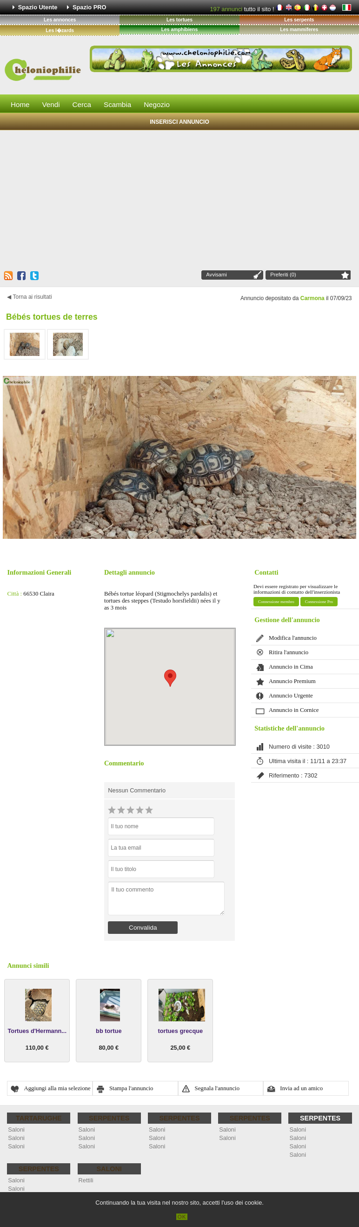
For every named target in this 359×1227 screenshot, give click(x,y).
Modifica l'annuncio (293, 638)
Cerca (82, 104)
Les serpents (299, 19)
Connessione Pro (319, 601)
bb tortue (108, 1030)
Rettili (86, 1180)
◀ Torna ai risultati (29, 297)
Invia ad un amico (301, 1088)
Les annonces (60, 19)
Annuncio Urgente (291, 695)
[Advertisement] (179, 199)
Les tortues (179, 19)
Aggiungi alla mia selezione (57, 1088)
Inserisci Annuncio (179, 122)
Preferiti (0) (283, 274)
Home (20, 104)
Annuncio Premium (292, 681)
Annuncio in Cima (291, 667)
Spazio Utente (38, 7)
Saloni (16, 1129)
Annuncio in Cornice (294, 710)
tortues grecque (180, 1030)
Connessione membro (276, 601)
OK (182, 1217)
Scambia (117, 104)
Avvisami (216, 274)
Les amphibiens (179, 29)
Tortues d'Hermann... (36, 1030)
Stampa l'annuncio (131, 1088)
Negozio (157, 104)
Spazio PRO (89, 7)
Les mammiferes (299, 29)
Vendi (51, 104)
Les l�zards (60, 30)
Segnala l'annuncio (217, 1088)
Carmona (312, 298)
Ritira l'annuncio (288, 652)
